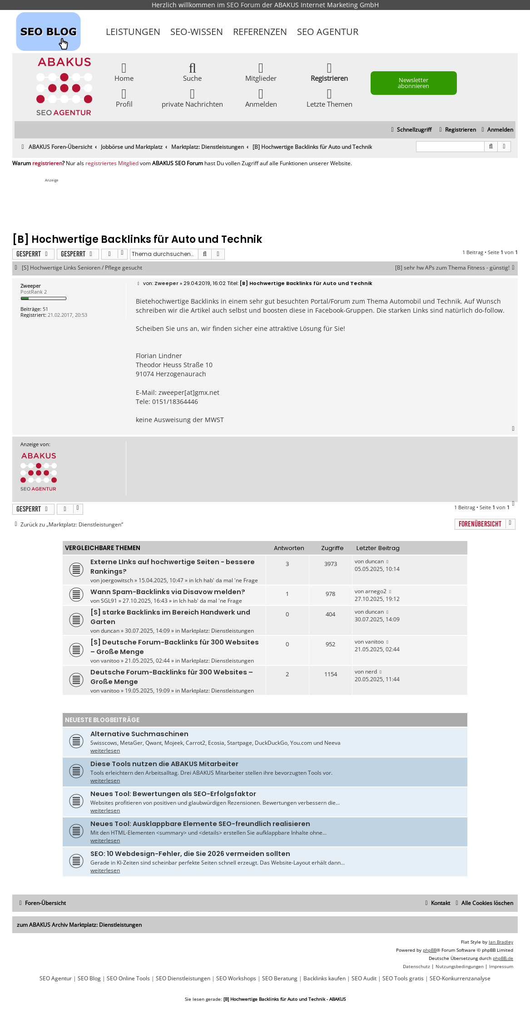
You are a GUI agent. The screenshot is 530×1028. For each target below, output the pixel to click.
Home (124, 71)
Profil (124, 97)
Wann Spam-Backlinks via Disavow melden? (167, 591)
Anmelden (261, 97)
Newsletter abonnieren (413, 83)
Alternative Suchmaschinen (139, 733)
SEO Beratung (279, 978)
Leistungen (133, 31)
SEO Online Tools (128, 978)
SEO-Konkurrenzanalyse (460, 978)
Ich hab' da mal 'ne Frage (226, 580)
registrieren (47, 163)
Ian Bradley (501, 942)
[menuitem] (496, 130)
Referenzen (260, 31)
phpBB (429, 950)
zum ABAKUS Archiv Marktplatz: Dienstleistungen (79, 925)
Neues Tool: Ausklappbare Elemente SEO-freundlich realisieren (200, 823)
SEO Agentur (327, 31)
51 (45, 309)
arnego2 (375, 591)
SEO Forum (243, 4)
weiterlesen (105, 750)
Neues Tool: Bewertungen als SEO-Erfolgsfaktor (173, 793)
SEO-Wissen (196, 31)
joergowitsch (117, 580)
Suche (192, 71)
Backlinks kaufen (324, 978)
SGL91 (109, 601)
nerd (371, 671)
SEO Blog (89, 978)
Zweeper (30, 286)
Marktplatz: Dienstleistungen (217, 631)
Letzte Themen (329, 97)
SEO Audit (364, 978)
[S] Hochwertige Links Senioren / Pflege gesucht (82, 267)
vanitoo (110, 660)
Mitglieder (261, 71)
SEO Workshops (236, 978)
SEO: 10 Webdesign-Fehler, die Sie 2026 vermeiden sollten (190, 853)
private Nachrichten (192, 97)
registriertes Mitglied (112, 163)
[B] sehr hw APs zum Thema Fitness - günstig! (456, 267)
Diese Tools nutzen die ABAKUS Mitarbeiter (164, 763)
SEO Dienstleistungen (183, 978)
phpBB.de (503, 958)
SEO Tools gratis (403, 978)
